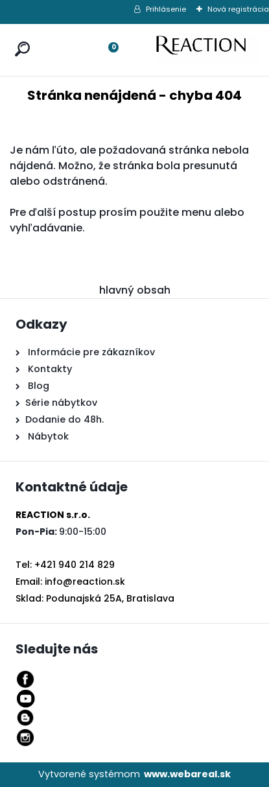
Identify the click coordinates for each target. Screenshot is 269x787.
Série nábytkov (61, 402)
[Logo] (207, 50)
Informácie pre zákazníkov (90, 352)
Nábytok (47, 436)
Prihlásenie (166, 9)
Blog (37, 385)
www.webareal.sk (187, 774)
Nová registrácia (238, 9)
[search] (19, 36)
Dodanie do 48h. (64, 419)
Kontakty (50, 368)
